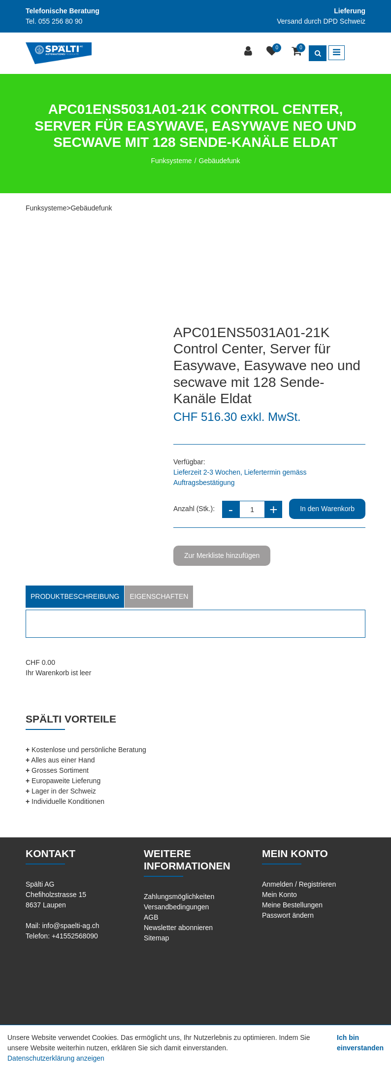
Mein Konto (279, 894)
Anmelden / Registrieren (299, 884)
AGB (151, 917)
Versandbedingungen (176, 907)
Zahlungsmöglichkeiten (179, 896)
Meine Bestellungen (292, 905)
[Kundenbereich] (249, 52)
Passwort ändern (288, 915)
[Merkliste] (273, 52)
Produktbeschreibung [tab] (75, 596)
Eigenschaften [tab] (159, 596)
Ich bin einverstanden (360, 1043)
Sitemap (156, 938)
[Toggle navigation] (336, 52)
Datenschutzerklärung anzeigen (55, 1058)
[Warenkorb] (298, 52)
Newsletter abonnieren (178, 928)
